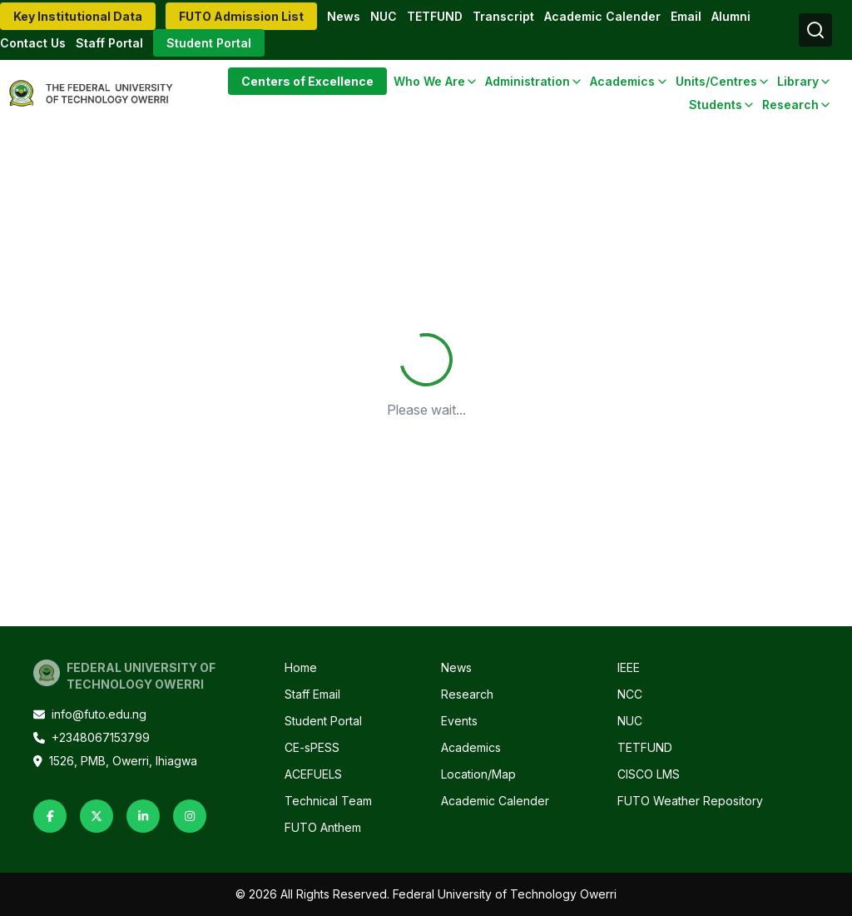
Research (790, 104)
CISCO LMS (648, 774)
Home (301, 667)
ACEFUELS (313, 774)
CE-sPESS (312, 747)
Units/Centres (716, 81)
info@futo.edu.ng (89, 714)
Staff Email (312, 694)
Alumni (730, 16)
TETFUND (435, 16)
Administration (527, 81)
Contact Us (33, 43)
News (343, 16)
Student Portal (208, 43)
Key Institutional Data (77, 16)
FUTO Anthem (323, 827)
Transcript (503, 16)
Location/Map (478, 774)
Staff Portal (109, 43)
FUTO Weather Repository (690, 801)
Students (715, 104)
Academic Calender (602, 16)
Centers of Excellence (307, 81)
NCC (629, 694)
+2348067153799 (91, 737)
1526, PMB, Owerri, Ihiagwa (115, 761)
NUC (383, 16)
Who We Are (429, 81)
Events (459, 721)
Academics (622, 81)
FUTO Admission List (241, 16)
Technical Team (328, 801)
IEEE (628, 667)
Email (686, 16)
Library (798, 81)
